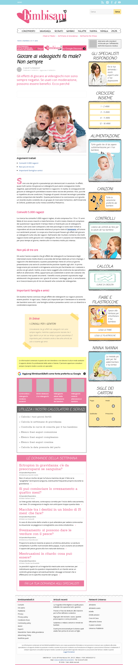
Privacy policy (23, 617)
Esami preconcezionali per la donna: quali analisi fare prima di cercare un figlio (68, 630)
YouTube (119, 2)
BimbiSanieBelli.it (42, 16)
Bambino (70, 31)
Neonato (59, 31)
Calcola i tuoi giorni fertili (36, 416)
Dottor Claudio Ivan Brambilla (30, 563)
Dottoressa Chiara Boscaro (29, 540)
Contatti (21, 605)
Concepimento (28, 31)
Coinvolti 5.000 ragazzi (28, 163)
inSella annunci (94, 615)
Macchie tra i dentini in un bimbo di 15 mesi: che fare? (50, 511)
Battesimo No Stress (88, 36)
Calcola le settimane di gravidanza (41, 421)
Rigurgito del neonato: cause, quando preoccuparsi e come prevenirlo (67, 618)
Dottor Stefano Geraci (28, 498)
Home (19, 41)
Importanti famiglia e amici (31, 170)
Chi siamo (21, 608)
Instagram (107, 2)
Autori (20, 626)
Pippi (92, 400)
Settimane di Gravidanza (67, 36)
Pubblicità (21, 611)
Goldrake (93, 413)
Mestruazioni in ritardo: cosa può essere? (45, 556)
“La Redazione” (35, 68)
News (19, 2)
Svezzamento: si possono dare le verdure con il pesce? (45, 532)
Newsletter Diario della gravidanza (31, 632)
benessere (71, 229)
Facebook (112, 2)
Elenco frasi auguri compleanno (39, 437)
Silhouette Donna (95, 621)
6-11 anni (34, 41)
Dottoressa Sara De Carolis (29, 475)
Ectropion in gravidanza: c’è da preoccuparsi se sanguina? (44, 467)
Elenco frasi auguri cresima (37, 442)
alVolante (92, 605)
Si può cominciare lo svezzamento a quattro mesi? (48, 491)
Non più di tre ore (26, 166)
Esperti (20, 629)
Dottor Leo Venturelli (27, 519)
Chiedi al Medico (49, 36)
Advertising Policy (24, 635)
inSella (91, 611)
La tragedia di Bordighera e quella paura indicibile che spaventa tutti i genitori (68, 606)
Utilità (114, 31)
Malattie (82, 31)
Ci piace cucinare (95, 625)
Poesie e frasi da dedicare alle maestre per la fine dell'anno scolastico (68, 612)
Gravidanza (45, 31)
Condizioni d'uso (24, 620)
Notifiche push (23, 638)
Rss (102, 2)
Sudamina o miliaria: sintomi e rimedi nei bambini (68, 624)
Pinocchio (109, 413)
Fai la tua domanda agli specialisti (51, 583)
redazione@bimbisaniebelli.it (64, 660)
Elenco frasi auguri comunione (39, 432)
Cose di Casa (93, 618)
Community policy (24, 623)
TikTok (115, 2)
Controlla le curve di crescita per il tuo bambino (49, 427)
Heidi (107, 400)
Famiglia (104, 31)
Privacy (20, 614)
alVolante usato (94, 608)
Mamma (93, 31)
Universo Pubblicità (96, 628)
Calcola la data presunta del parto (40, 447)
